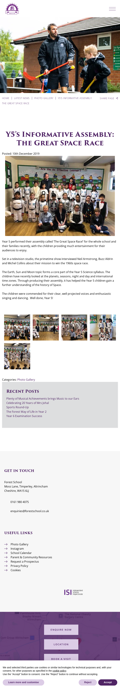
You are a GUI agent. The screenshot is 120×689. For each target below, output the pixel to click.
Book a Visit (61, 659)
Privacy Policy (19, 566)
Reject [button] (87, 682)
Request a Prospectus (25, 561)
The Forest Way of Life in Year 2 (26, 412)
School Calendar (21, 553)
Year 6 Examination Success (24, 416)
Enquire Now (61, 629)
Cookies (16, 570)
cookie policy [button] (59, 670)
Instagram (17, 549)
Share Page (107, 98)
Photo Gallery (26, 380)
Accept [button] (108, 682)
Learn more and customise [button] (23, 682)
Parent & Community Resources (31, 557)
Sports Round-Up (17, 407)
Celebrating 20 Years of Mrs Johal (27, 403)
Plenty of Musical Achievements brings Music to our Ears (42, 398)
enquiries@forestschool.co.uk (29, 511)
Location (61, 644)
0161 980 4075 (19, 502)
